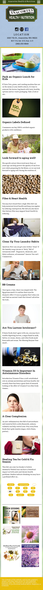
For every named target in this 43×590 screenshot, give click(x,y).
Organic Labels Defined (16, 122)
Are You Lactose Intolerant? (19, 327)
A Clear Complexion (14, 416)
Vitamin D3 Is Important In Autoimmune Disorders (18, 372)
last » (31, 495)
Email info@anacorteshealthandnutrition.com (22, 29)
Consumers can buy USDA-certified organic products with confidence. (18, 128)
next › (20, 495)
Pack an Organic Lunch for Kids (18, 78)
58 (25, 488)
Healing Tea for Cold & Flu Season (18, 460)
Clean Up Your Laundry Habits (20, 241)
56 (10, 488)
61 (18, 491)
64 (11, 495)
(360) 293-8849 (22, 43)
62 (25, 491)
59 (33, 488)
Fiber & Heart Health (14, 198)
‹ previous (23, 485)
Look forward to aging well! (19, 157)
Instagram (17, 29)
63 (33, 491)
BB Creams (8, 284)
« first (10, 485)
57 (18, 488)
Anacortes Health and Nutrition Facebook (27, 29)
